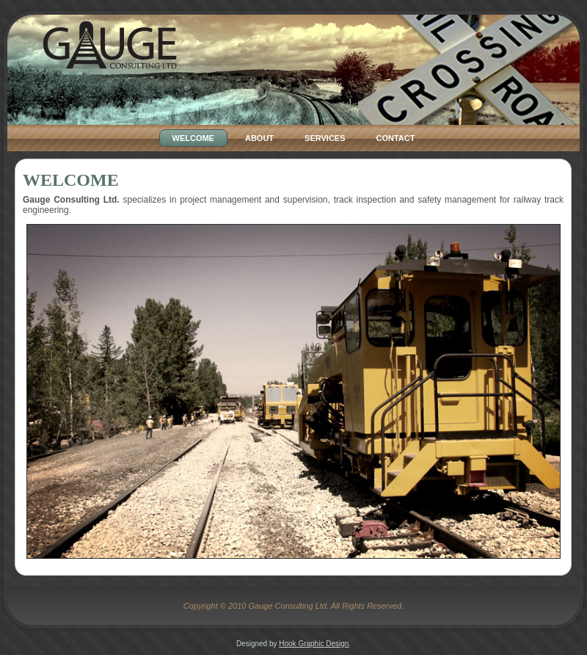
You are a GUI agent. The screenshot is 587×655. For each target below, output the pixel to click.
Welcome (71, 179)
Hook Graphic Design (314, 644)
